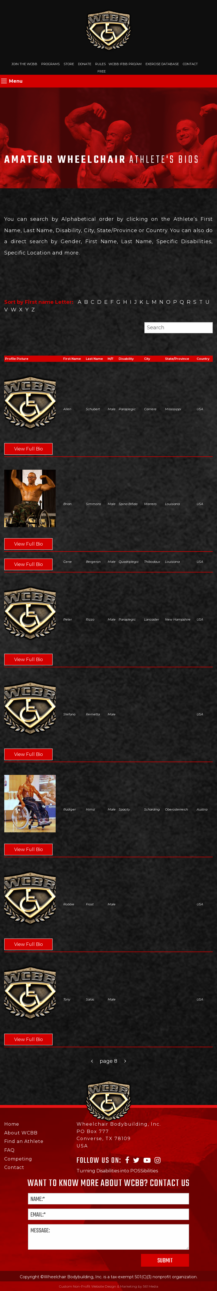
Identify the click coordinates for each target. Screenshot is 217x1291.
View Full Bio (29, 449)
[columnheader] (74, 359)
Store (69, 64)
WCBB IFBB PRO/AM (125, 64)
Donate (84, 64)
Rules (100, 64)
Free (101, 71)
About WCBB (21, 1133)
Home (11, 1124)
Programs (50, 64)
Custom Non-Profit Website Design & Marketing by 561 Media (108, 1286)
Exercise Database (162, 64)
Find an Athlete (24, 1141)
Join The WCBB (24, 64)
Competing (18, 1159)
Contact (190, 64)
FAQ (9, 1150)
